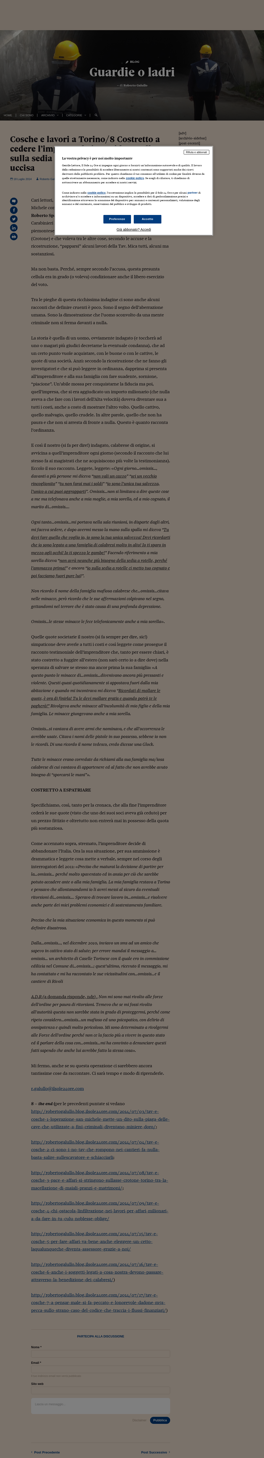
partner (192, 192)
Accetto (147, 218)
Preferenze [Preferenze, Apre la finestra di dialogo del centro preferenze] (117, 218)
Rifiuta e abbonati (196, 152)
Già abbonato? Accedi (134, 230)
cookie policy (135, 178)
